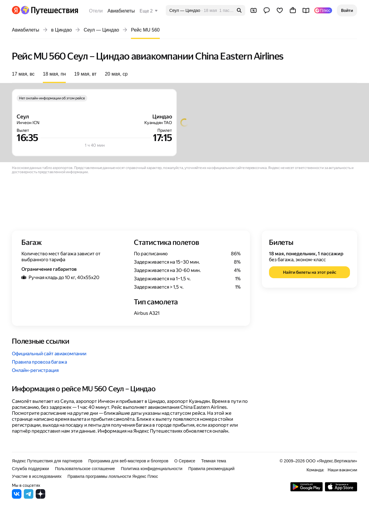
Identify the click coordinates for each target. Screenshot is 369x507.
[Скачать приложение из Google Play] (306, 489)
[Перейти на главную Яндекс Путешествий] (49, 10)
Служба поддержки (30, 468)
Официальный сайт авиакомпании (49, 353)
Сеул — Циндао (101, 29)
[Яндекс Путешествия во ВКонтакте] (16, 497)
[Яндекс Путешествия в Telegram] (28, 497)
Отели (96, 10)
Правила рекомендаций (211, 468)
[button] (347, 10)
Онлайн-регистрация (35, 370)
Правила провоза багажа (39, 362)
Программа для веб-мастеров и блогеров (128, 461)
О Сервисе (185, 461)
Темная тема (213, 461)
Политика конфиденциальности (151, 468)
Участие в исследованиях (37, 476)
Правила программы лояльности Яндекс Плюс (113, 476)
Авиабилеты (121, 10)
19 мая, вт (85, 73)
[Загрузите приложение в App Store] (341, 489)
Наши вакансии (342, 469)
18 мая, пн (54, 73)
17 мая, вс (23, 73)
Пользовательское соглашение (85, 468)
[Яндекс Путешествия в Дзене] (40, 497)
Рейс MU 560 (145, 29)
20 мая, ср (116, 73)
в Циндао (61, 29)
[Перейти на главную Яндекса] (16, 10)
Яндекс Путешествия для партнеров (47, 461)
